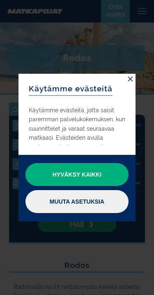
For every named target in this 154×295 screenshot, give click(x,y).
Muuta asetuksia (77, 201)
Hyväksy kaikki (77, 174)
